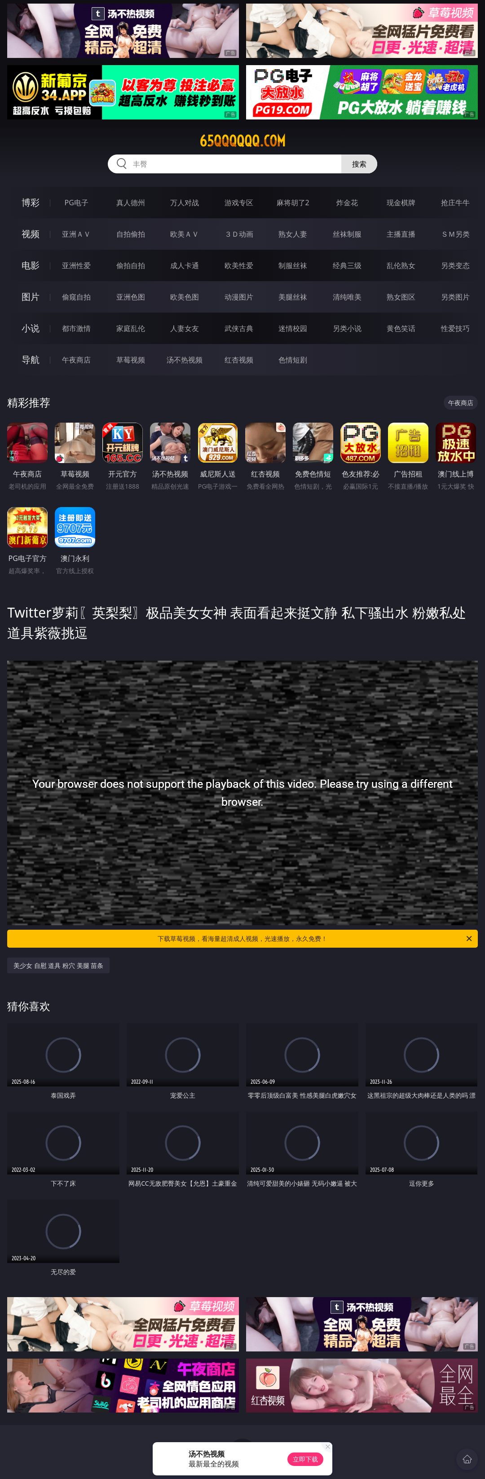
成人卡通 (184, 265)
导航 (31, 359)
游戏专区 (239, 203)
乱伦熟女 (401, 265)
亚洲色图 (130, 297)
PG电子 (76, 203)
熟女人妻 (292, 234)
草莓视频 (130, 360)
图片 (31, 297)
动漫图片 (239, 297)
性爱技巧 (455, 328)
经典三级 (347, 265)
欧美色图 (184, 297)
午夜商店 (76, 360)
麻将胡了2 (293, 203)
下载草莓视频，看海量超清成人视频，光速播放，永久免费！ (315, 938)
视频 (31, 234)
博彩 (31, 202)
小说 (31, 328)
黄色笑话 (401, 328)
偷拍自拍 (130, 265)
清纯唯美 (347, 297)
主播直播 (401, 234)
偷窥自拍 (76, 297)
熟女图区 (401, 297)
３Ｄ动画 (239, 234)
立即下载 (305, 1459)
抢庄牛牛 (455, 203)
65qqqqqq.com (242, 141)
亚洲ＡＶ (76, 234)
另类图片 (455, 297)
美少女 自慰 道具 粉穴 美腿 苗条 (58, 965)
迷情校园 (292, 328)
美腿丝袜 (292, 297)
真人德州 (130, 203)
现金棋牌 (401, 203)
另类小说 (347, 328)
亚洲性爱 (76, 265)
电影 (31, 265)
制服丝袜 (292, 265)
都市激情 (76, 328)
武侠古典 (239, 328)
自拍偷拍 (130, 234)
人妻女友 (184, 328)
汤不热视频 (185, 360)
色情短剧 (292, 360)
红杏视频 (239, 360)
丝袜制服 (347, 234)
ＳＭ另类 (455, 234)
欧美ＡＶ (184, 234)
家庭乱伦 (130, 328)
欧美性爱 (239, 265)
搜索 (359, 164)
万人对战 (184, 203)
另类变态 (455, 265)
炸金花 (347, 203)
